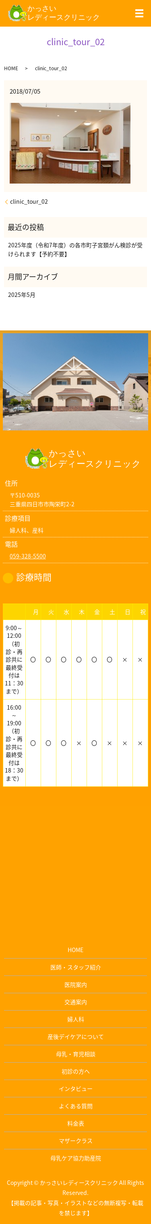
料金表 (75, 1123)
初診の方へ (76, 1071)
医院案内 (75, 984)
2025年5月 (21, 294)
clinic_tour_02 (29, 201)
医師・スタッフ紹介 (75, 967)
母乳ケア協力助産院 (75, 1158)
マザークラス (76, 1140)
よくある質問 (76, 1106)
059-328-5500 (28, 556)
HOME (11, 68)
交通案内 (75, 1002)
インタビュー (76, 1088)
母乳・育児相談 (75, 1054)
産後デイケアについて (76, 1036)
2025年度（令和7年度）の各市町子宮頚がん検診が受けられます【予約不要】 (75, 249)
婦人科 (75, 1019)
